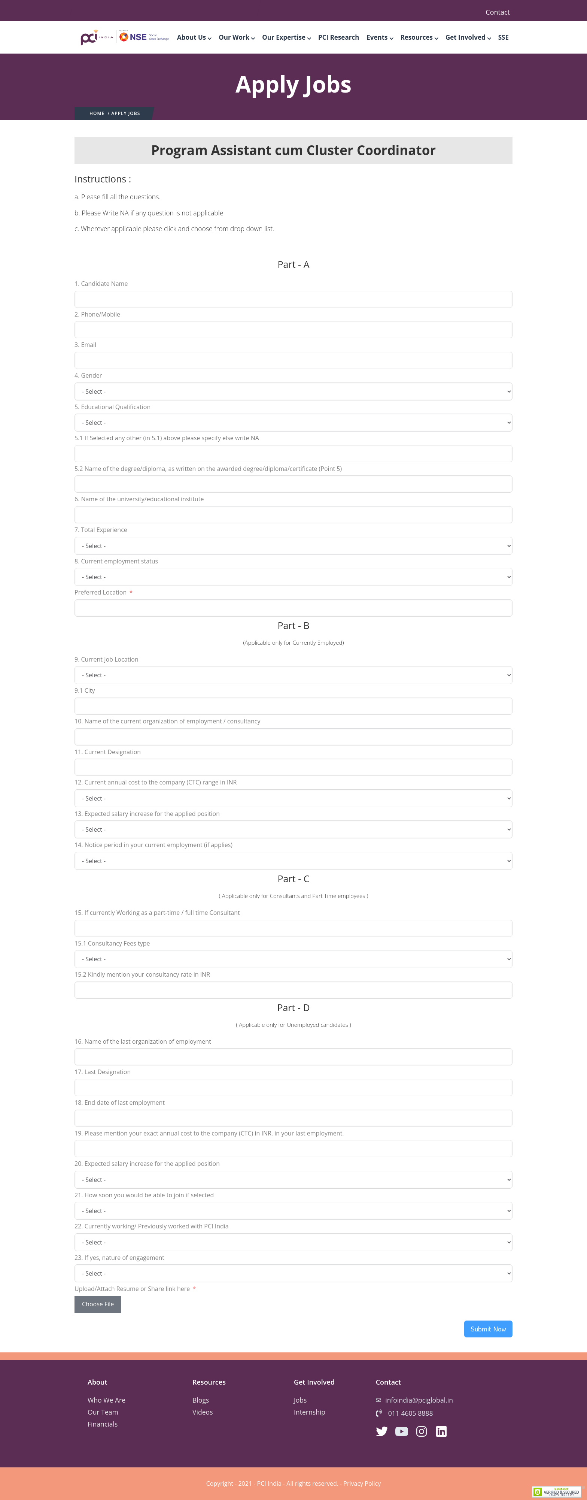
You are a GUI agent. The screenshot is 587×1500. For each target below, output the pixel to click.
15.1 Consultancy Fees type (112, 943)
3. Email (85, 345)
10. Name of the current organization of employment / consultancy (167, 721)
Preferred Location (100, 592)
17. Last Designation (102, 1072)
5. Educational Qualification (112, 407)
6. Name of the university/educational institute (139, 499)
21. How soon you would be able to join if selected (144, 1195)
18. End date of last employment (119, 1102)
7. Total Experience (100, 530)
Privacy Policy (362, 1483)
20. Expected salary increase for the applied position (147, 1163)
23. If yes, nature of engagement (119, 1257)
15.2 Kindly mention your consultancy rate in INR (142, 974)
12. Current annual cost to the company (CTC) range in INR (155, 782)
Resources (419, 37)
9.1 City (84, 690)
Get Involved (468, 37)
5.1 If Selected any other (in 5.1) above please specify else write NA (166, 438)
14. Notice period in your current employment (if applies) (153, 845)
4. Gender (88, 375)
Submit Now (488, 1328)
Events (380, 37)
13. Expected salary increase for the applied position (147, 814)
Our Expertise (286, 37)
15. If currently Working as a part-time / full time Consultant (157, 912)
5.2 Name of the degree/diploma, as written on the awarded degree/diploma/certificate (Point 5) (208, 469)
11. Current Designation (107, 752)
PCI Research (338, 37)
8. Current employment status (116, 561)
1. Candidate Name (101, 283)
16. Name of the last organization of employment (142, 1041)
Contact (498, 11)
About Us (194, 37)
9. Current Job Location (106, 659)
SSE (503, 37)
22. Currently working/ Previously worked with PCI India (151, 1226)
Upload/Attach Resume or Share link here (132, 1289)
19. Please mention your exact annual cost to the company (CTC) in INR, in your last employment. (209, 1133)
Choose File (98, 1304)
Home (96, 113)
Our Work (237, 37)
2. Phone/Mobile (97, 314)
